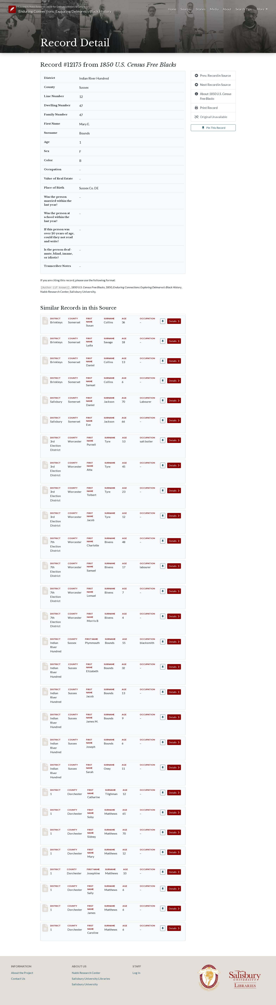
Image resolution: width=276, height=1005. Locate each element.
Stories (201, 9)
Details (174, 321)
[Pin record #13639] (162, 832)
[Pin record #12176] (162, 767)
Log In (136, 972)
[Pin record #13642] (162, 888)
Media (214, 9)
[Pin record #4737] (162, 515)
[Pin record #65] (162, 341)
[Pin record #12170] (162, 641)
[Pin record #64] (162, 321)
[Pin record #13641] (162, 872)
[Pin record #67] (162, 380)
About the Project (22, 972)
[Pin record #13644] (162, 928)
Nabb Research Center (86, 972)
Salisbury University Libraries (91, 978)
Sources (186, 9)
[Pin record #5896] (162, 566)
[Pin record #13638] (162, 812)
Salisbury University (85, 984)
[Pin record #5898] (162, 616)
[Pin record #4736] (162, 490)
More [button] (261, 9)
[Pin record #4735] (162, 465)
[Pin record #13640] (162, 852)
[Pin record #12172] (162, 692)
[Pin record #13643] (162, 908)
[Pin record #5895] (162, 541)
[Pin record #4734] (162, 440)
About (227, 9)
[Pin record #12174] (162, 742)
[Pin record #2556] (162, 400)
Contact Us (18, 978)
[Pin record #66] (162, 361)
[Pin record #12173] (162, 717)
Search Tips (244, 9)
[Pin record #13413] (162, 792)
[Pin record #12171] (162, 667)
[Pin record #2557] (162, 420)
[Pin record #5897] (162, 591)
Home (172, 9)
